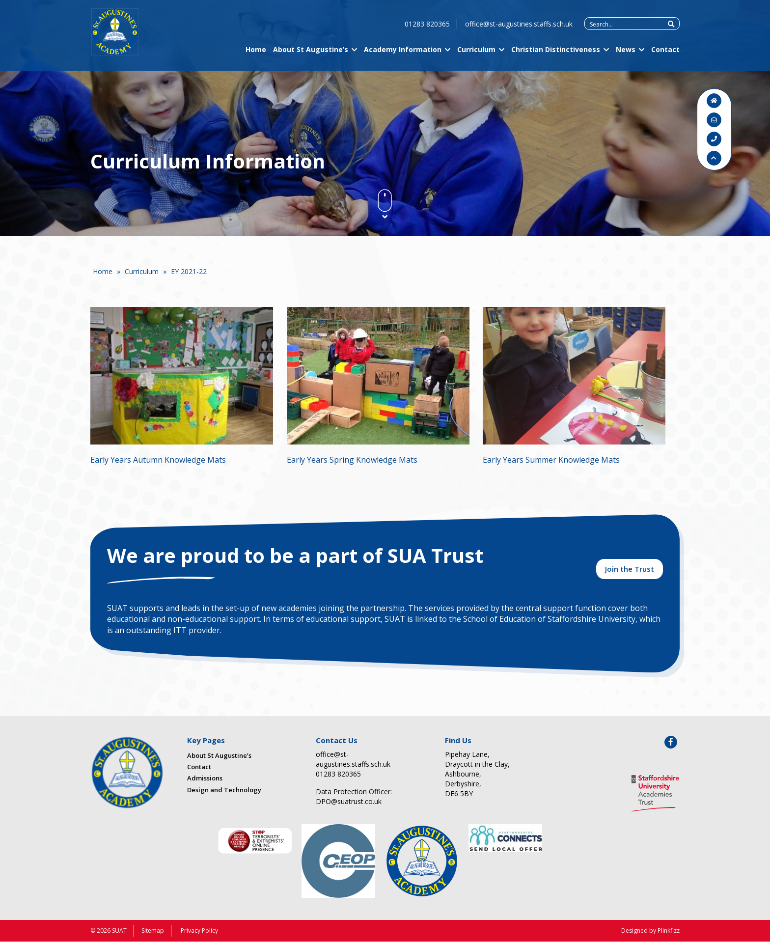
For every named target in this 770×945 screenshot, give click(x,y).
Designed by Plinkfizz (650, 934)
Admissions (204, 782)
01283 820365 (427, 29)
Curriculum (476, 55)
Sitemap (152, 934)
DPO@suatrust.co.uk (349, 804)
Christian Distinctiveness (555, 55)
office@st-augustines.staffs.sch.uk (519, 29)
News (625, 55)
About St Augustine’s (310, 55)
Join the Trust (629, 572)
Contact (665, 55)
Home (256, 55)
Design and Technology (224, 793)
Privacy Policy (199, 934)
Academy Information (402, 55)
